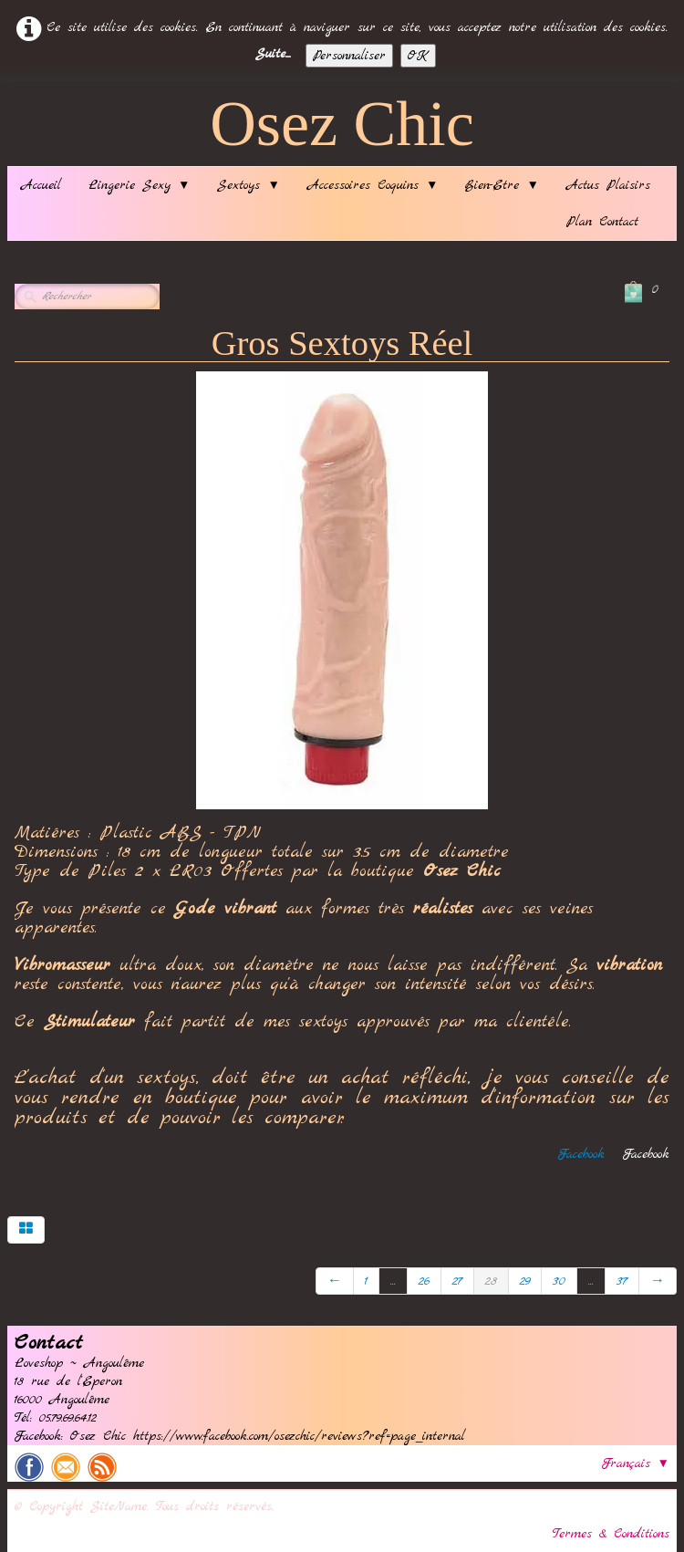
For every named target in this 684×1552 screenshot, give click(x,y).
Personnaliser (349, 56)
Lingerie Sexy (139, 185)
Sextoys (248, 185)
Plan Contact (602, 222)
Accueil (41, 185)
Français (635, 1463)
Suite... (273, 54)
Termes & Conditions (611, 1534)
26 (424, 1281)
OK (418, 56)
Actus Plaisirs (608, 185)
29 (525, 1281)
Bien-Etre (501, 185)
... (393, 1281)
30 (559, 1281)
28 (491, 1281)
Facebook (581, 1154)
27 (457, 1281)
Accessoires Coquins (372, 185)
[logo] (342, 129)
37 (622, 1281)
